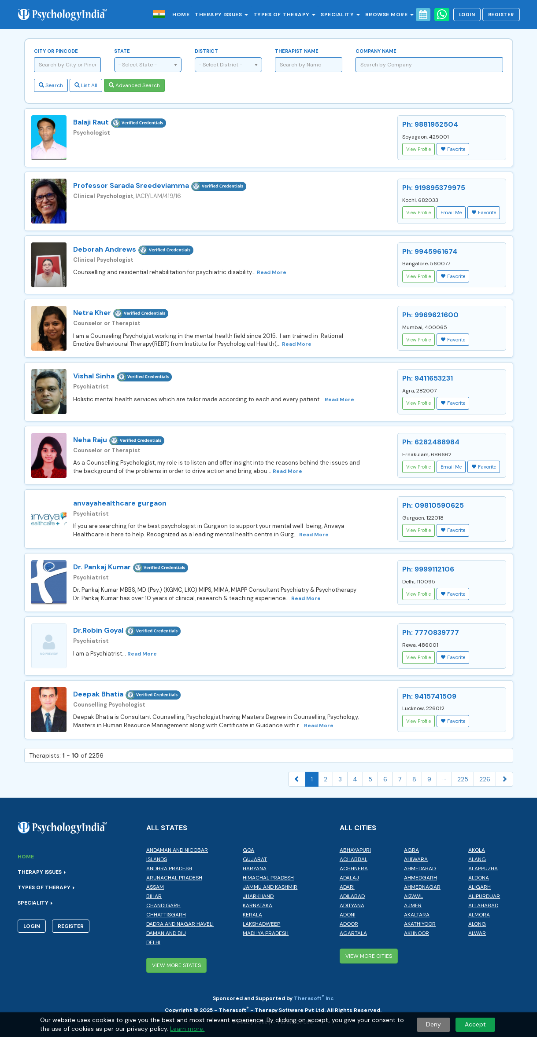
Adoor (349, 923)
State (122, 51)
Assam (155, 886)
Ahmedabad (420, 868)
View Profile (418, 149)
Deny (433, 1024)
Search (51, 85)
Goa (248, 850)
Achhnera (354, 868)
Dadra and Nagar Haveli (180, 923)
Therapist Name (296, 51)
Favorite (453, 149)
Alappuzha (483, 868)
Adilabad (352, 896)
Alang (477, 859)
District (206, 51)
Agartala (353, 933)
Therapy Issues (221, 14)
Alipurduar (484, 896)
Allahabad (483, 905)
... (444, 778)
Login (467, 14)
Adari (347, 886)
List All (85, 85)
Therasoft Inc (314, 998)
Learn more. (187, 1029)
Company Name (376, 51)
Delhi (153, 942)
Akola (476, 850)
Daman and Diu (166, 933)
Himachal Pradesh (268, 877)
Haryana (255, 868)
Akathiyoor (420, 923)
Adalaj (349, 877)
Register (501, 14)
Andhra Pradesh (169, 868)
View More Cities (368, 956)
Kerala (252, 914)
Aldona (478, 877)
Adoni (348, 914)
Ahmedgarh (420, 877)
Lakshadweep (261, 923)
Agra (411, 850)
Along (477, 923)
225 (462, 779)
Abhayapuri (355, 850)
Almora (479, 914)
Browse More (389, 14)
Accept (475, 1024)
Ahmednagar (422, 886)
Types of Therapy (284, 14)
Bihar (154, 896)
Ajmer (413, 905)
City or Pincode (56, 51)
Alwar (477, 933)
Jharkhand (258, 896)
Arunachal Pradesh (174, 877)
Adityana (352, 905)
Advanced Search (134, 85)
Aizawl (413, 896)
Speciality (340, 14)
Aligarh (479, 886)
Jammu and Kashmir (270, 886)
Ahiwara (416, 859)
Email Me (451, 212)
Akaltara (417, 914)
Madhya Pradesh (266, 933)
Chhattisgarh (166, 914)
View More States (176, 965)
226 (484, 779)
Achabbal (353, 859)
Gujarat (255, 859)
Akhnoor (416, 933)
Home (180, 14)
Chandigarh (163, 905)
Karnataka (257, 905)
